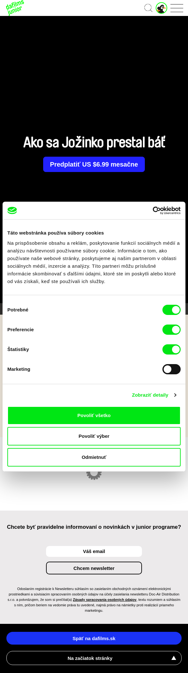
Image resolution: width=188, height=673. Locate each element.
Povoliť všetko (94, 415)
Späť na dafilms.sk (94, 638)
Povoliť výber (94, 436)
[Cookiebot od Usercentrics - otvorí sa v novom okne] (153, 210)
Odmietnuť (94, 457)
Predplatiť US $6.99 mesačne (94, 164)
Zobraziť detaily (150, 395)
